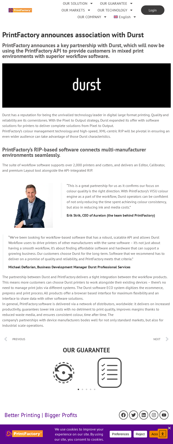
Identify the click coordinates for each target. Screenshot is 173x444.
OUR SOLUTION (78, 3)
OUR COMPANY (92, 16)
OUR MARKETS (76, 10)
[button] (78, 389)
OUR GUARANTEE (116, 3)
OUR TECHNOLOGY (115, 10)
